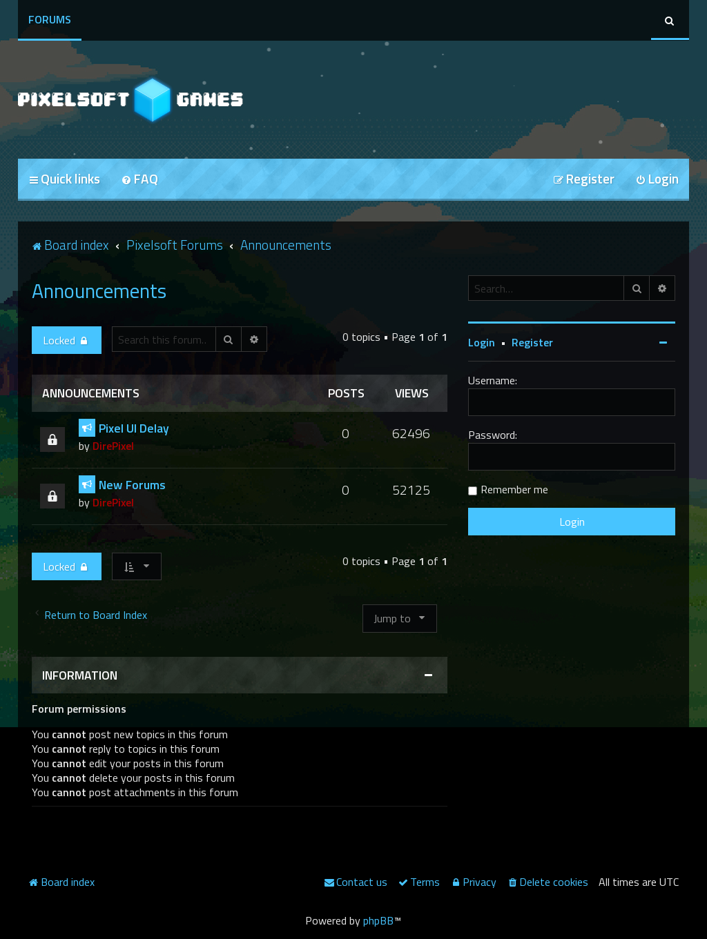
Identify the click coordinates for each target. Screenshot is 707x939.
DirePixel (113, 445)
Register (532, 342)
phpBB (378, 920)
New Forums (132, 484)
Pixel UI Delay (134, 428)
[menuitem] (139, 180)
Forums (49, 19)
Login (481, 342)
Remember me (514, 489)
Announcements (99, 290)
